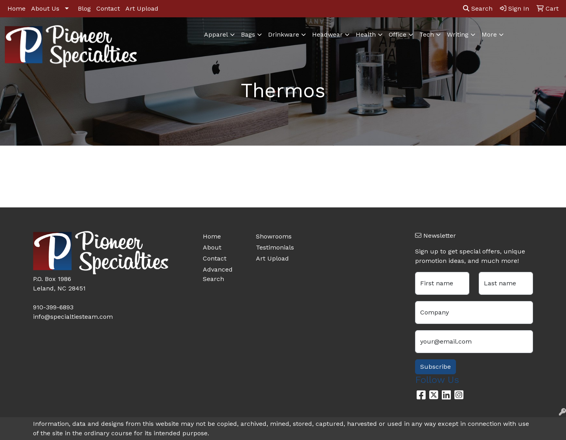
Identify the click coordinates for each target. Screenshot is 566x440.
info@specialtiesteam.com (73, 316)
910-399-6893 (53, 307)
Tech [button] (426, 34)
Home (16, 8)
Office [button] (397, 34)
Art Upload (141, 8)
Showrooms (274, 236)
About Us (45, 8)
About (212, 247)
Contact (108, 8)
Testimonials (275, 247)
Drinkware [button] (283, 34)
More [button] (489, 34)
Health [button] (366, 34)
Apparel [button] (216, 34)
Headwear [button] (327, 34)
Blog (84, 8)
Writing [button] (458, 34)
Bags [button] (248, 34)
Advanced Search (218, 274)
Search (477, 8)
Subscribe (435, 366)
